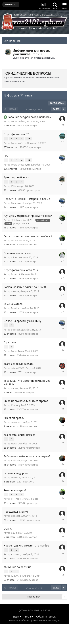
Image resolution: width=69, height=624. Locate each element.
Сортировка (57, 103)
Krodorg (15, 405)
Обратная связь (46, 616)
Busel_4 (15, 308)
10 (28, 160)
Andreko (15, 554)
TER (13, 220)
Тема (29, 616)
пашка (14, 388)
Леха (13, 443)
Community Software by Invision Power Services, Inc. (34, 620)
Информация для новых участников (31, 52)
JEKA (13, 186)
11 (28, 138)
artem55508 (17, 368)
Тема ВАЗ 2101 (30, 610)
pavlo (14, 532)
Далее (56, 109)
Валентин (16, 203)
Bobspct (15, 329)
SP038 (14, 240)
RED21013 (16, 498)
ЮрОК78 (16, 575)
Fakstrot (15, 274)
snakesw (15, 422)
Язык (17, 616)
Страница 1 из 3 (34, 109)
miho (14, 257)
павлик (15, 291)
